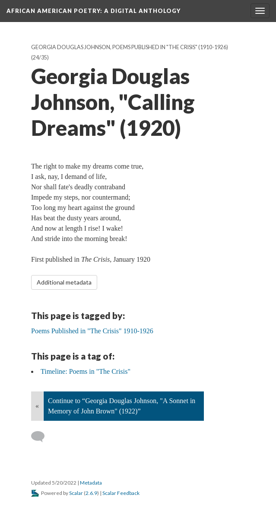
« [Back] (37, 406)
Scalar (76, 493)
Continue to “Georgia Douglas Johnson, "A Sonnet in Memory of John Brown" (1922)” (121, 406)
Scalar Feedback (121, 493)
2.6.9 (91, 493)
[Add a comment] (41, 436)
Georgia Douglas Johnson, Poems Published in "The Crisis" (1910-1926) (129, 47)
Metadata (91, 482)
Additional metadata (64, 282)
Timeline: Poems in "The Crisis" (85, 371)
